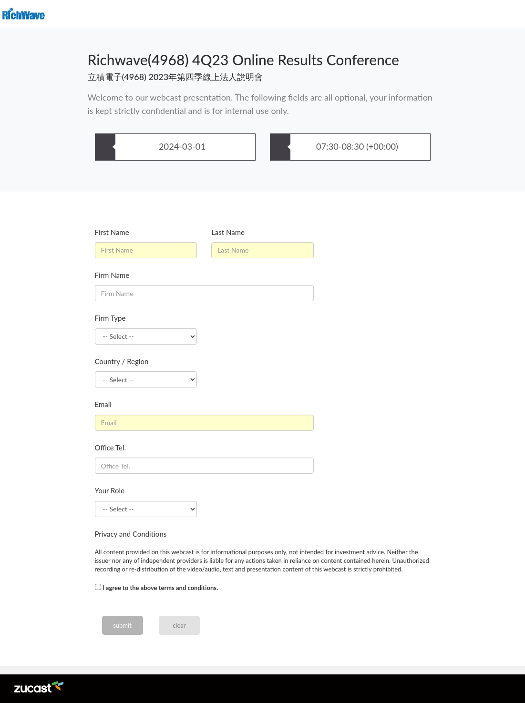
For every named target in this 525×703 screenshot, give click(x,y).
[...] (98, 587)
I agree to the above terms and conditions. (160, 587)
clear (179, 625)
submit (122, 625)
